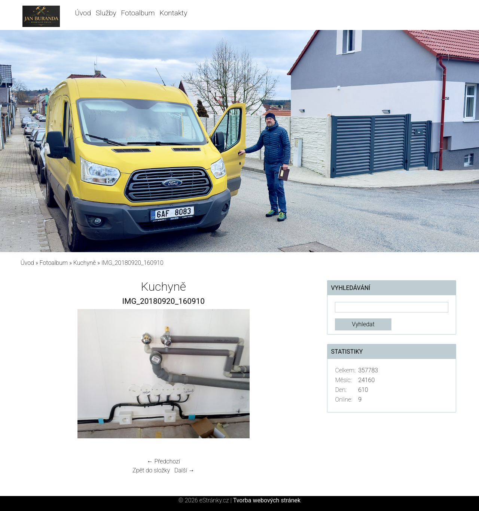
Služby (106, 13)
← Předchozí (163, 461)
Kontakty (173, 13)
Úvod (83, 13)
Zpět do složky (151, 470)
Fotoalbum (138, 13)
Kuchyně (84, 262)
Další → (184, 470)
